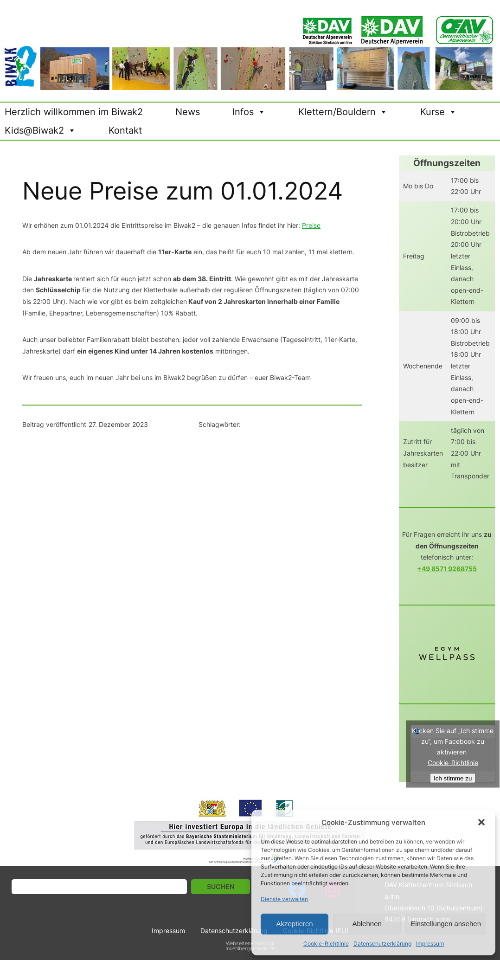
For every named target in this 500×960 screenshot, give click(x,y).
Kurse (438, 111)
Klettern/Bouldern (343, 111)
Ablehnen (366, 924)
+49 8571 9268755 (447, 569)
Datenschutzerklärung (382, 943)
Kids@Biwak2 (40, 130)
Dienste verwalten (284, 899)
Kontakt (125, 130)
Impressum (430, 943)
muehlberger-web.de (250, 948)
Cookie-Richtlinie (326, 943)
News (187, 111)
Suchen (220, 886)
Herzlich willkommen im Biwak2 (74, 111)
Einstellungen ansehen (445, 924)
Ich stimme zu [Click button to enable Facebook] (453, 777)
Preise (311, 225)
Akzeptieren (294, 924)
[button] (481, 822)
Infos (249, 111)
